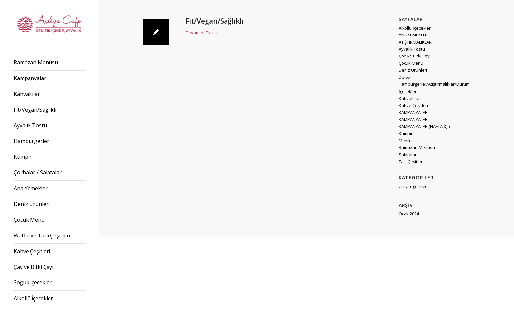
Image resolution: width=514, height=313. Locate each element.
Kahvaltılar (409, 98)
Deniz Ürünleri (413, 70)
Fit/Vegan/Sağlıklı (215, 21)
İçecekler (408, 91)
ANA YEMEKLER (413, 35)
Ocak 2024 (409, 214)
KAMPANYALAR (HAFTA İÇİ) (424, 126)
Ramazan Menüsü (417, 147)
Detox (404, 77)
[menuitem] (49, 63)
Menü (404, 141)
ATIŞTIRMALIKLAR (415, 42)
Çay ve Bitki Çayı (415, 56)
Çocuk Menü (411, 63)
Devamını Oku (203, 32)
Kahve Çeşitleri (413, 105)
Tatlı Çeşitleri (411, 162)
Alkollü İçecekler (415, 28)
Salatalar (408, 155)
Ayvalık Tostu (412, 49)
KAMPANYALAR (413, 112)
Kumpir (406, 133)
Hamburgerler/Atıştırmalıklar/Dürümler (437, 84)
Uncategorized (413, 186)
